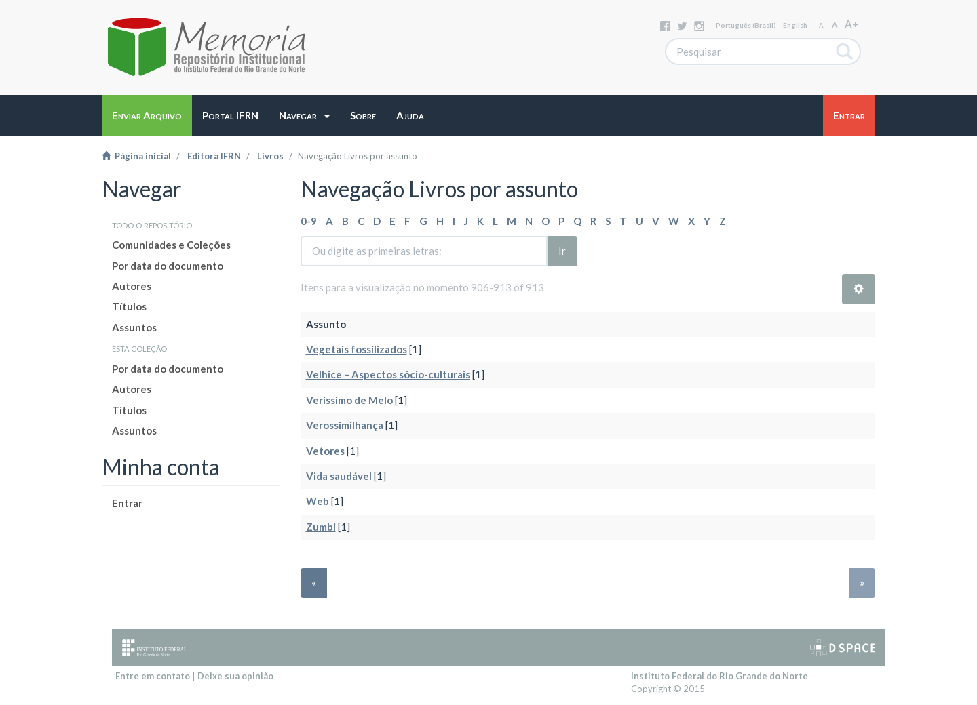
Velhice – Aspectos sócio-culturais (388, 374)
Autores (131, 286)
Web (317, 501)
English (795, 25)
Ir (562, 251)
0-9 (309, 221)
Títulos (129, 306)
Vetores (325, 451)
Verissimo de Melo (349, 400)
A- (822, 25)
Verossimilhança (344, 425)
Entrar (127, 503)
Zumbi (321, 527)
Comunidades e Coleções (171, 245)
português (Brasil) (746, 25)
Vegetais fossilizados (356, 349)
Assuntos (134, 327)
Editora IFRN (214, 155)
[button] (304, 115)
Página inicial (136, 155)
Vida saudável (339, 476)
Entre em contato (152, 675)
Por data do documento (167, 266)
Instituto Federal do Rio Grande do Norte (719, 675)
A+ (851, 24)
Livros (270, 155)
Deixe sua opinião (235, 675)
